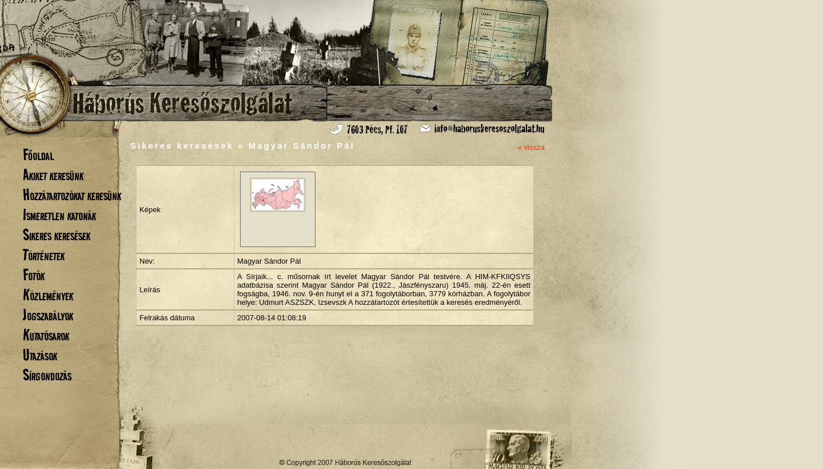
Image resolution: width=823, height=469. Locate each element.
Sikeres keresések (56, 235)
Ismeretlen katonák (59, 215)
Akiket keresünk (53, 175)
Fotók (34, 275)
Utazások (40, 355)
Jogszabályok (48, 315)
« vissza (531, 147)
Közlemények (48, 295)
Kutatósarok (46, 335)
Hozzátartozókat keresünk (72, 195)
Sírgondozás (47, 375)
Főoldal (38, 155)
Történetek (44, 255)
